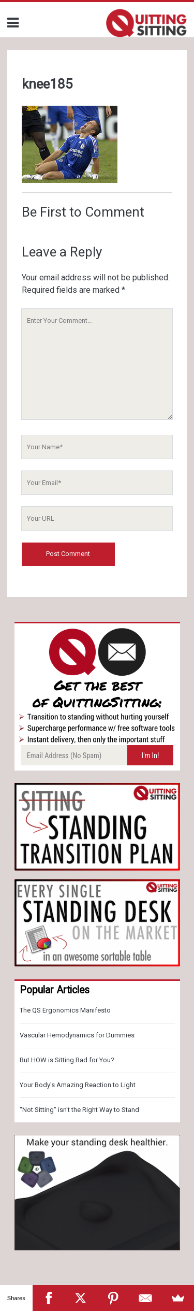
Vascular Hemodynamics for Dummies (77, 1035)
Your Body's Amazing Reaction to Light (78, 1085)
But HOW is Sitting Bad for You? (67, 1060)
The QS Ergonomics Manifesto (65, 1010)
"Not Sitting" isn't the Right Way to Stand (79, 1110)
